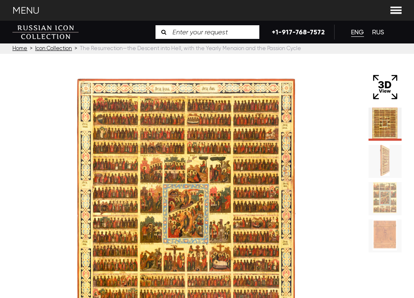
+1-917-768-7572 (297, 32)
